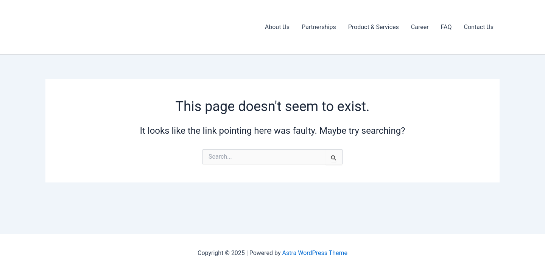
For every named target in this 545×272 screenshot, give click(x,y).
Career (420, 27)
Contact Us (479, 27)
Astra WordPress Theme (314, 253)
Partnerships (319, 27)
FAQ (446, 27)
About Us (277, 27)
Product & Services (373, 27)
